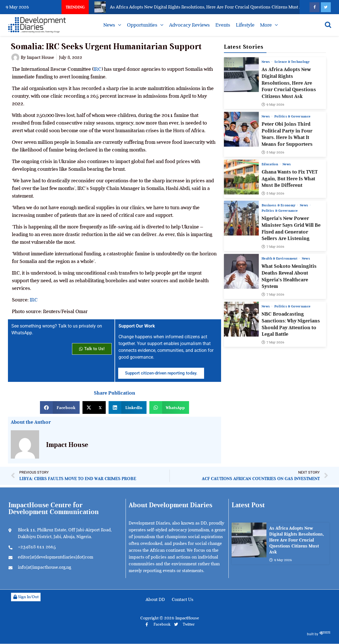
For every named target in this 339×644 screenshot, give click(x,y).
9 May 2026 (273, 104)
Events (222, 25)
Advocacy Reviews (189, 25)
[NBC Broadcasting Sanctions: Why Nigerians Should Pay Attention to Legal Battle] (241, 319)
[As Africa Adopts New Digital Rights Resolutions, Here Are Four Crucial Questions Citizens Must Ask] (241, 74)
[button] (60, 407)
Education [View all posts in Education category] (270, 164)
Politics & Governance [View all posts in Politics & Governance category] (293, 116)
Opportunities (142, 25)
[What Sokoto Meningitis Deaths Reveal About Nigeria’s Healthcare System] (241, 271)
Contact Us (182, 599)
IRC (97, 69)
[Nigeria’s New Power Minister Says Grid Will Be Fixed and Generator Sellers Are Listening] (241, 218)
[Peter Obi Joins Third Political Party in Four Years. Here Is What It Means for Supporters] (241, 129)
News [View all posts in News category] (266, 61)
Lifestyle (245, 25)
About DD (155, 599)
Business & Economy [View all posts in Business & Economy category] (279, 205)
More (266, 25)
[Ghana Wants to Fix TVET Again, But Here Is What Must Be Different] (241, 177)
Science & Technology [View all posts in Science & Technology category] (292, 61)
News (109, 25)
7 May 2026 (273, 246)
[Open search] (328, 24)
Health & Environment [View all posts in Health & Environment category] (280, 258)
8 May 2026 (273, 152)
